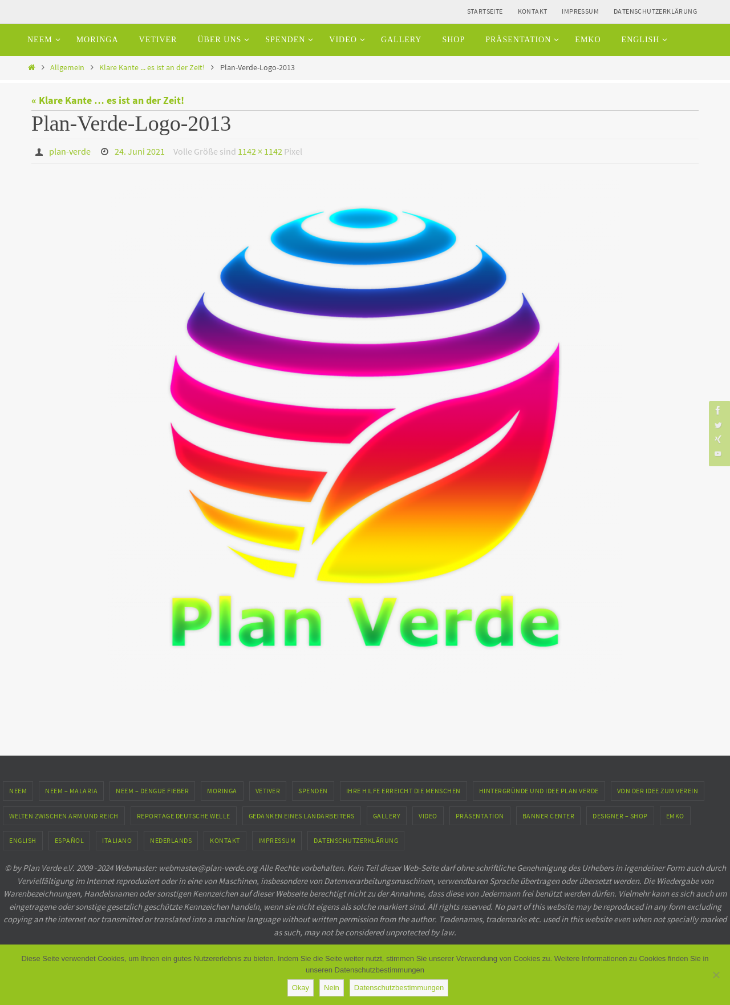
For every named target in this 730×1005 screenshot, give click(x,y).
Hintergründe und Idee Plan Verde (539, 790)
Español (69, 840)
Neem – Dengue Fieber (152, 790)
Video (428, 816)
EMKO (675, 816)
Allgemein (67, 67)
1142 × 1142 (260, 151)
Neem (18, 790)
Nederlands (171, 840)
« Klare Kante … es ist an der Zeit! (107, 100)
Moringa (222, 790)
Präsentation (480, 816)
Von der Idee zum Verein (658, 790)
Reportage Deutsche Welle (183, 816)
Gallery (387, 816)
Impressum (580, 11)
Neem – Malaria (71, 790)
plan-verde (70, 151)
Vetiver (268, 790)
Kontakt (533, 11)
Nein (331, 987)
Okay (300, 987)
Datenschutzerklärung (655, 11)
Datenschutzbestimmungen (399, 987)
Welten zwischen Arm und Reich (64, 816)
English (22, 840)
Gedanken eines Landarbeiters (302, 816)
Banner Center (548, 816)
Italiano (117, 840)
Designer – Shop (620, 816)
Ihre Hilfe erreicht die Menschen (403, 790)
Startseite (485, 11)
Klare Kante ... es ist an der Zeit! (152, 67)
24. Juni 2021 (140, 151)
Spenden (313, 790)
